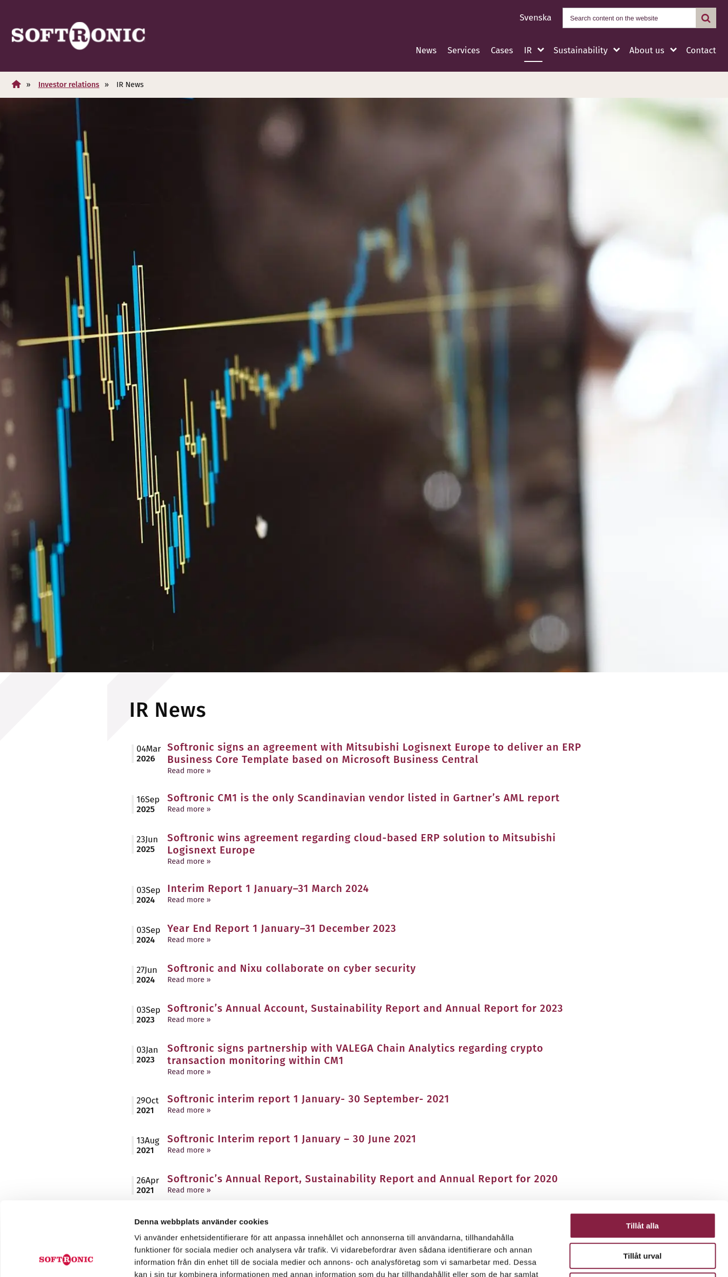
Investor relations (68, 84)
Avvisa (642, 1211)
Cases (502, 50)
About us (647, 50)
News (425, 50)
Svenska (535, 17)
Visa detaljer (556, 1256)
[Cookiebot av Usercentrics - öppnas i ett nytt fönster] (66, 1257)
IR (528, 50)
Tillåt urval (642, 1182)
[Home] (16, 84)
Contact (701, 50)
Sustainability (581, 50)
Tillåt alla (642, 1151)
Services (463, 50)
